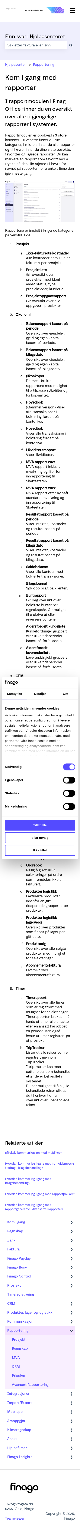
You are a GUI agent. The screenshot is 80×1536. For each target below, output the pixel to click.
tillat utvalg (40, 837)
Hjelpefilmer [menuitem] (17, 1448)
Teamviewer (15, 1518)
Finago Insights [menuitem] (19, 1457)
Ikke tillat (40, 850)
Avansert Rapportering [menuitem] (30, 1385)
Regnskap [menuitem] (15, 1231)
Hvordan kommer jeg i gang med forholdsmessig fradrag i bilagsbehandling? (39, 1166)
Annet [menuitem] (12, 1439)
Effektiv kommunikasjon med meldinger (33, 1153)
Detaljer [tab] (40, 693)
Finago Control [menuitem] (19, 1276)
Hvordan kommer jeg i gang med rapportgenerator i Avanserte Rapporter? (34, 1207)
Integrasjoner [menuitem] (18, 1394)
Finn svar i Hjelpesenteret (35, 36)
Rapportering (43, 65)
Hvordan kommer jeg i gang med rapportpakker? (40, 1194)
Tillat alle (40, 825)
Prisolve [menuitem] (18, 1376)
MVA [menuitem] (16, 1358)
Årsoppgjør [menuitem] (16, 1421)
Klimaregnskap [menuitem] (19, 1430)
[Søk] (71, 45)
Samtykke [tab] (14, 693)
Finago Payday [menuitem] (19, 1258)
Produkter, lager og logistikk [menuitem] (29, 1312)
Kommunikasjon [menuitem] (20, 1321)
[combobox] (36, 45)
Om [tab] (65, 693)
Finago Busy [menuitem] (17, 1267)
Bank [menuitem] (11, 1240)
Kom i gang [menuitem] (16, 1222)
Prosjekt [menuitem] (14, 1285)
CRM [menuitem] (11, 1304)
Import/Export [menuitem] (19, 1403)
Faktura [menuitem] (13, 1249)
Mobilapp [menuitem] (15, 1412)
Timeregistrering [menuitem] (20, 1294)
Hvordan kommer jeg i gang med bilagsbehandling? (28, 1181)
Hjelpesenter (15, 65)
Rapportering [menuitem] (17, 1331)
